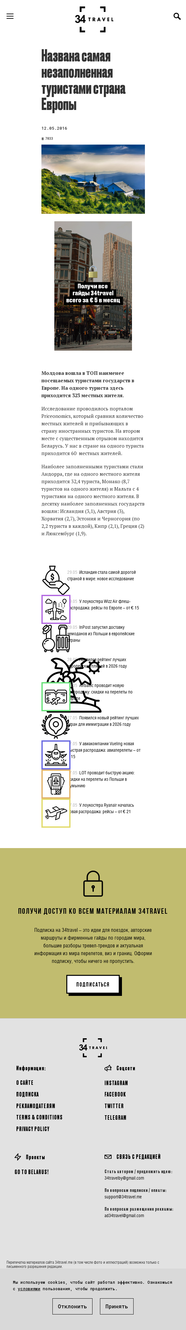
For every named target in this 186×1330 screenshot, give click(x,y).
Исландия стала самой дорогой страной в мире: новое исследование (101, 575)
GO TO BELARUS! (32, 1171)
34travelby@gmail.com (124, 1178)
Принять (116, 1306)
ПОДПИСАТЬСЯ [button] (93, 984)
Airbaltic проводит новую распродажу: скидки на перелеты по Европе (100, 691)
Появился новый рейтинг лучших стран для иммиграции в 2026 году (103, 720)
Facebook (115, 1094)
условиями (29, 1288)
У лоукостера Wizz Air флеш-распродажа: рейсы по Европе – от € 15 (103, 604)
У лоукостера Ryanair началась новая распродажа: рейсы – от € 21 (100, 808)
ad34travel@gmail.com (124, 1215)
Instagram (116, 1082)
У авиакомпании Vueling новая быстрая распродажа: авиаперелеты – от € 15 (103, 749)
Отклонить (72, 1306)
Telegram (115, 1117)
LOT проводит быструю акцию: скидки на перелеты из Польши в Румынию (101, 778)
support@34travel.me (123, 1196)
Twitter (114, 1105)
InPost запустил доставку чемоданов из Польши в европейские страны (101, 633)
